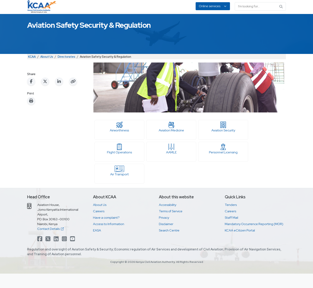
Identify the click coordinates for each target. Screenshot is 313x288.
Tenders (231, 219)
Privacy (164, 232)
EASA (231, 20)
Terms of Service (170, 225)
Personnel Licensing (122, 20)
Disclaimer (166, 238)
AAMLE (171, 163)
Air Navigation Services (160, 20)
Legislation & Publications (202, 20)
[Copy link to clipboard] (73, 96)
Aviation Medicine (171, 141)
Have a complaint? (106, 232)
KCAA (32, 71)
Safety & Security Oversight (80, 20)
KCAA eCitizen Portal (240, 245)
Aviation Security (223, 141)
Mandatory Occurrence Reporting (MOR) (254, 238)
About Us (247, 20)
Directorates (66, 71)
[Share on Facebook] (31, 96)
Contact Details (50, 243)
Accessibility (167, 219)
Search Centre (169, 245)
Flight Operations (119, 163)
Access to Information (108, 238)
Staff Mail (231, 232)
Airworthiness (119, 141)
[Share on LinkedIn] (59, 96)
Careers (98, 225)
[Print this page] (31, 115)
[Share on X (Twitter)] (45, 96)
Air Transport (119, 185)
